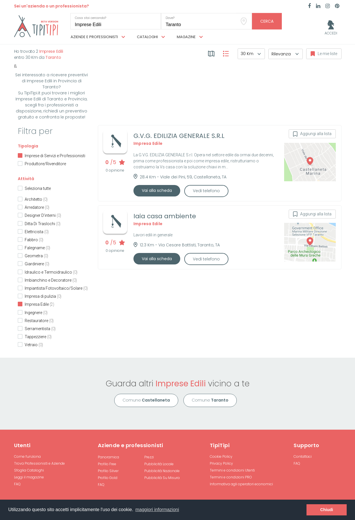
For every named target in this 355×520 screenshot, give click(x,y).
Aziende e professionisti (98, 37)
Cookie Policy (221, 456)
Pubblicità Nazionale (162, 470)
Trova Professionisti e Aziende (39, 463)
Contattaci (303, 456)
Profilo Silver (108, 470)
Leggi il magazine (29, 477)
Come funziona (27, 456)
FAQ (17, 484)
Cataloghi (151, 37)
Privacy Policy (221, 463)
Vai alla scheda (157, 190)
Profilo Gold (107, 477)
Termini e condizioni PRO (231, 477)
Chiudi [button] (326, 509)
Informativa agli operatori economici (241, 484)
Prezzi (149, 457)
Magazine (190, 37)
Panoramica (108, 457)
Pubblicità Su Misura (162, 477)
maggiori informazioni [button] (157, 509)
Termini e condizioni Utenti (232, 470)
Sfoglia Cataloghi (29, 470)
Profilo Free (107, 463)
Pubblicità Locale (159, 463)
